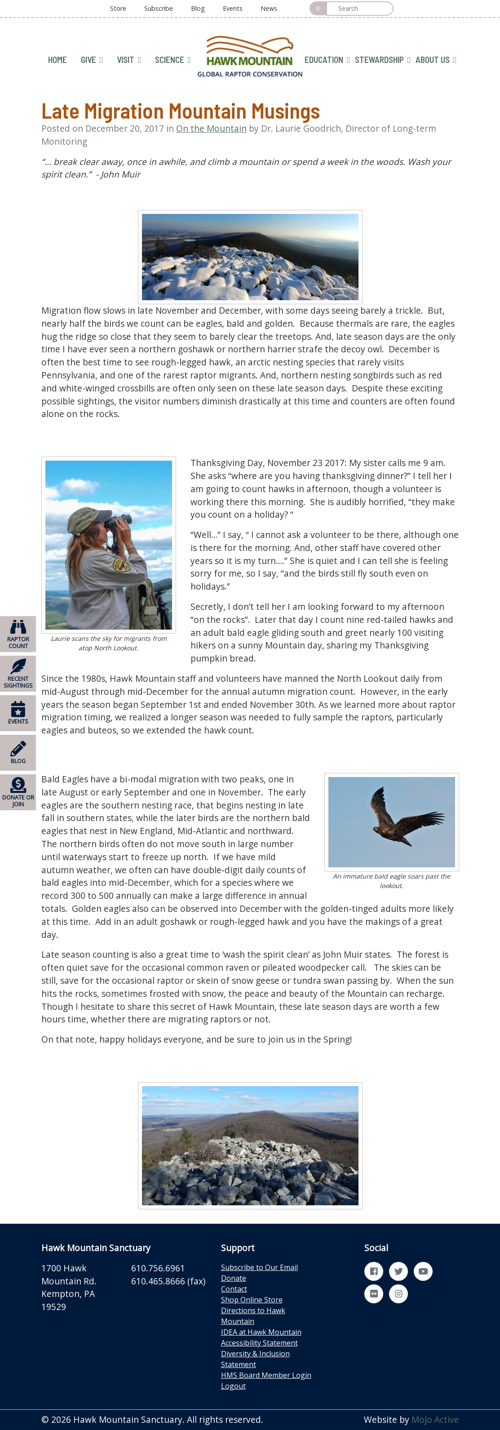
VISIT (129, 60)
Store (118, 8)
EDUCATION (327, 60)
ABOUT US (436, 60)
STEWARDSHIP (383, 60)
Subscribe (158, 8)
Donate (233, 1278)
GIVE (92, 60)
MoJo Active (435, 1419)
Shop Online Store (252, 1300)
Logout (233, 1386)
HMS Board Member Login (266, 1375)
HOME (57, 59)
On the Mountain (211, 128)
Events (233, 8)
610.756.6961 (158, 1268)
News (269, 8)
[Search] (360, 8)
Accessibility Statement (259, 1343)
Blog (198, 8)
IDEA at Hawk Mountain (261, 1332)
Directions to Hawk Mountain (253, 1316)
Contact (234, 1289)
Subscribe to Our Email (259, 1267)
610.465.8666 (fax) (168, 1281)
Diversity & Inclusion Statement (255, 1359)
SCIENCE (173, 60)
